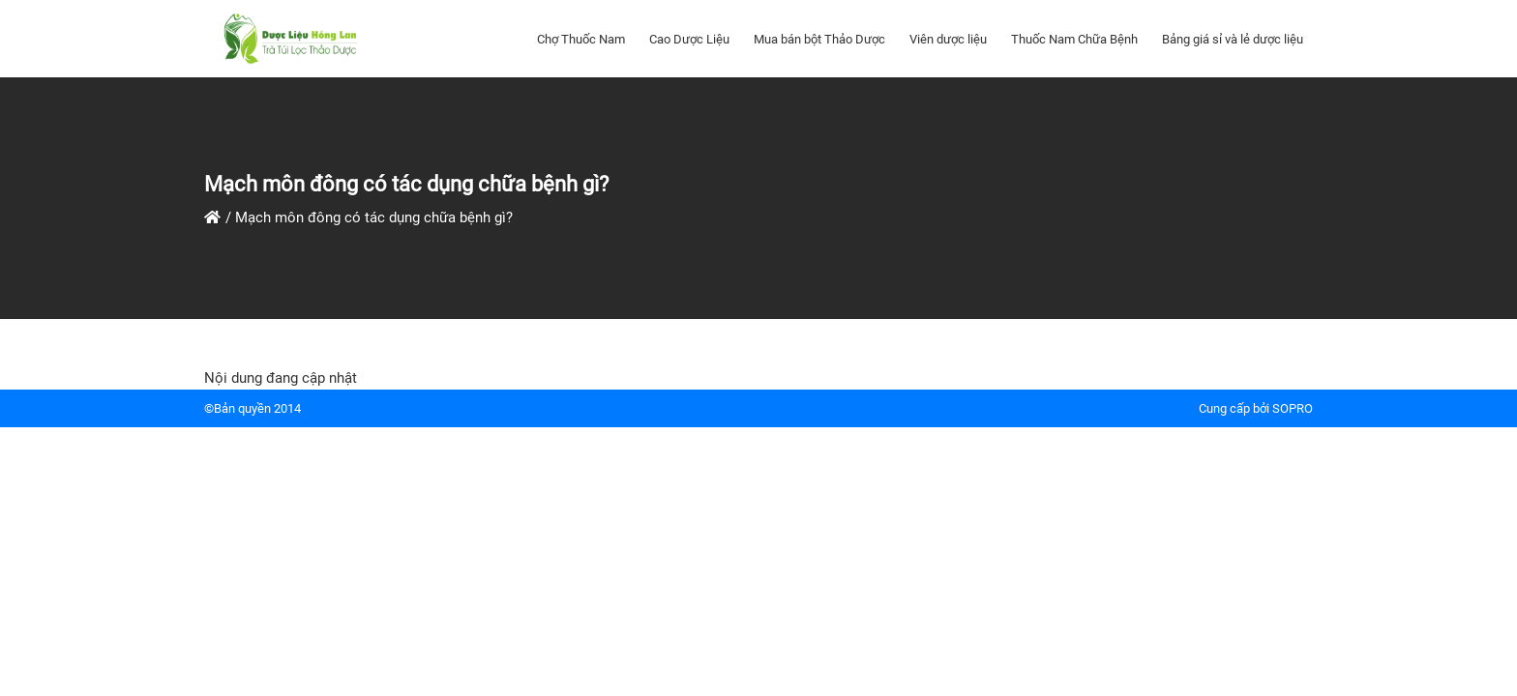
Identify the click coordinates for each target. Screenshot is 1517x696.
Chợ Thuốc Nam (581, 39)
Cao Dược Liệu (689, 39)
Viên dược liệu (948, 39)
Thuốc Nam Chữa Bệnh (1074, 39)
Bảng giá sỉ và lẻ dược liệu (1232, 39)
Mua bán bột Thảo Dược (819, 39)
